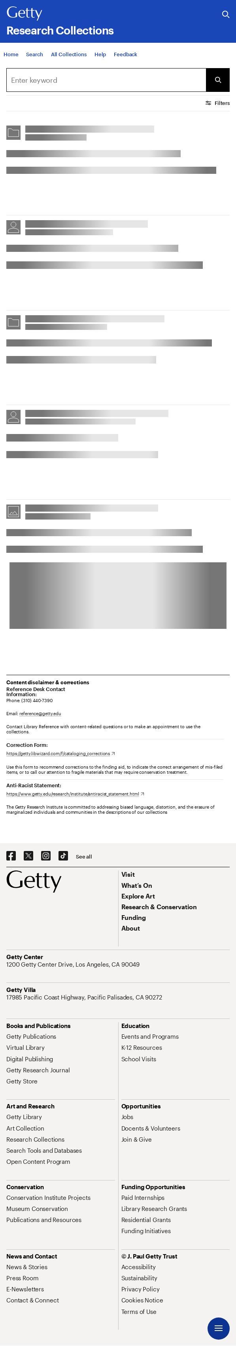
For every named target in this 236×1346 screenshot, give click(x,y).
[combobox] (106, 80)
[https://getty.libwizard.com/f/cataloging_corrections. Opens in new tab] (60, 753)
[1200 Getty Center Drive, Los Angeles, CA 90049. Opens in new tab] (73, 964)
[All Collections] (69, 60)
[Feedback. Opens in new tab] (125, 60)
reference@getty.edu (40, 713)
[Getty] (24, 13)
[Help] (100, 60)
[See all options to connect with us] (84, 856)
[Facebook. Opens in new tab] (11, 856)
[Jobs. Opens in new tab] (127, 1116)
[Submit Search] (218, 80)
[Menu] (219, 1328)
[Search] (34, 60)
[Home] (11, 60)
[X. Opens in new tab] (28, 856)
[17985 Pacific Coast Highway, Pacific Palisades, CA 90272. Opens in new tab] (85, 997)
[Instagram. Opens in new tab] (46, 856)
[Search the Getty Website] (226, 15)
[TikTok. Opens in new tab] (63, 856)
